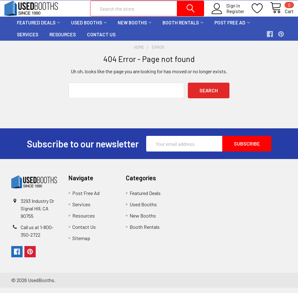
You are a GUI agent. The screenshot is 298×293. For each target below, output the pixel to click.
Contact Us (101, 40)
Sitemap (81, 243)
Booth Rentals (182, 27)
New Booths (134, 27)
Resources (62, 40)
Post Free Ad (232, 27)
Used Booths (88, 27)
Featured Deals (38, 27)
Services (27, 40)
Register (228, 15)
